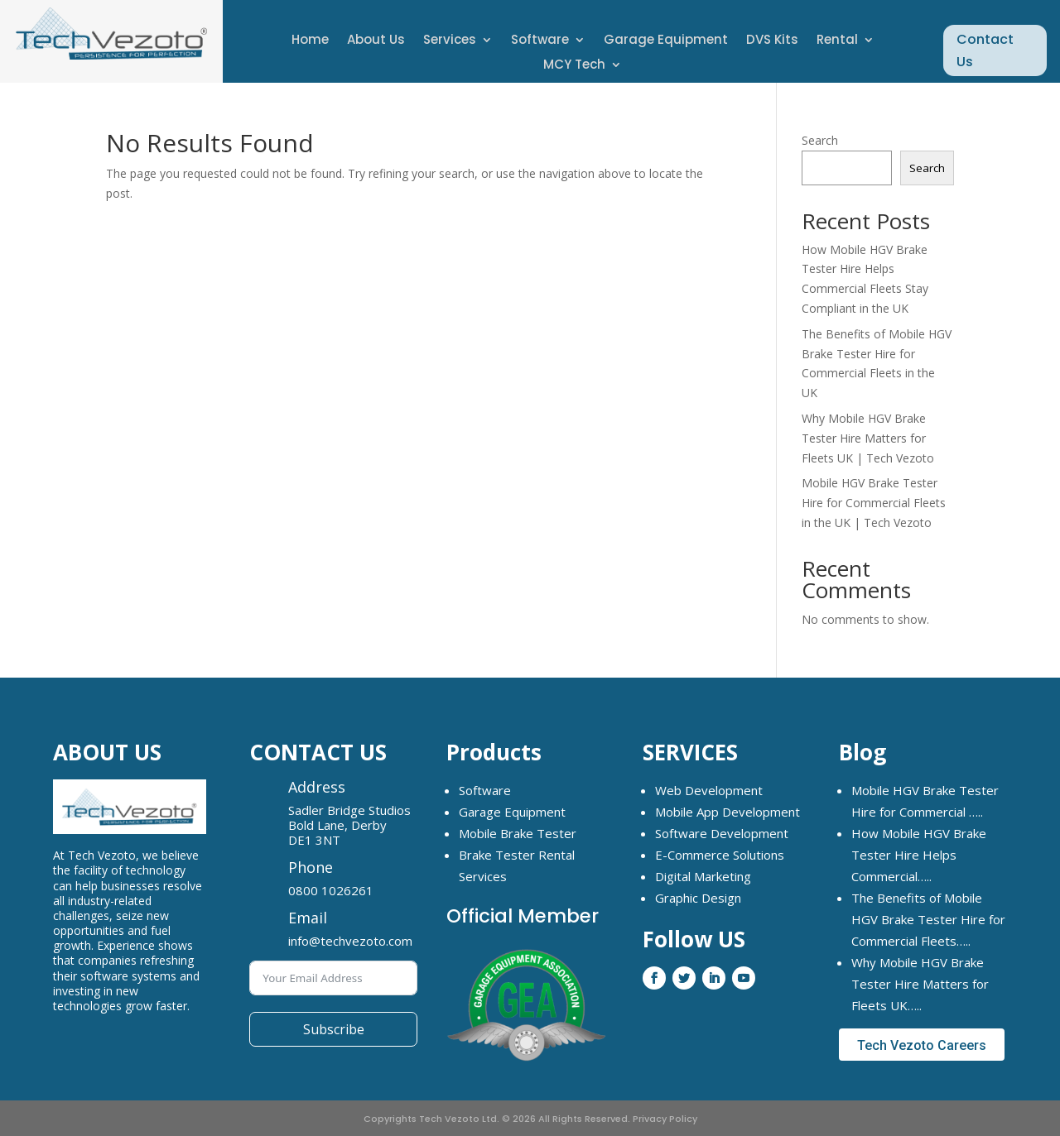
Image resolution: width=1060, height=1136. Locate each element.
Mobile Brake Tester (517, 833)
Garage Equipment (666, 41)
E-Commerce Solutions (719, 854)
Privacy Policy (665, 1118)
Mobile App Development (727, 811)
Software (540, 41)
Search (820, 140)
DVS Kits (772, 41)
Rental (837, 41)
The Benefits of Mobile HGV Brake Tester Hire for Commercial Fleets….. (928, 919)
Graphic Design (698, 897)
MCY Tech (574, 66)
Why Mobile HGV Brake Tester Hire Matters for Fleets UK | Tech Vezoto (868, 438)
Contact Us (985, 50)
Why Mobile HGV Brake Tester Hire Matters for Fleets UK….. (920, 984)
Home (310, 41)
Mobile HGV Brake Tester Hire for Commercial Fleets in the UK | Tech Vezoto (874, 502)
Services (449, 41)
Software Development (721, 833)
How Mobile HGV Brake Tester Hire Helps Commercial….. (918, 854)
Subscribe (333, 1029)
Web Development (709, 790)
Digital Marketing (703, 876)
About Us (376, 41)
